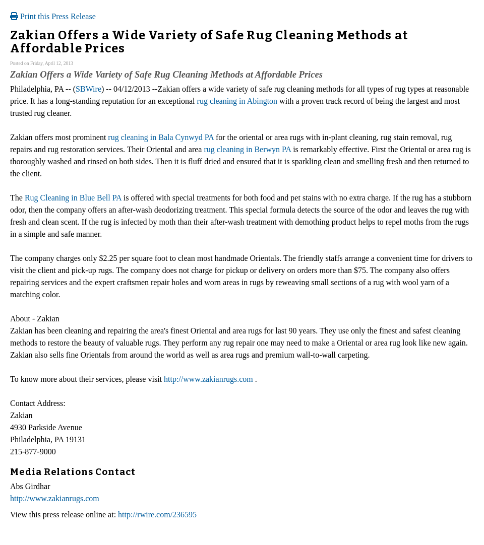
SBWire (88, 89)
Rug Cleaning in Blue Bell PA (73, 197)
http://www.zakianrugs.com (208, 379)
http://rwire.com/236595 (157, 514)
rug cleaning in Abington (237, 101)
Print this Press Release (53, 16)
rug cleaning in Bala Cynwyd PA (161, 137)
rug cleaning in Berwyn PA (247, 149)
